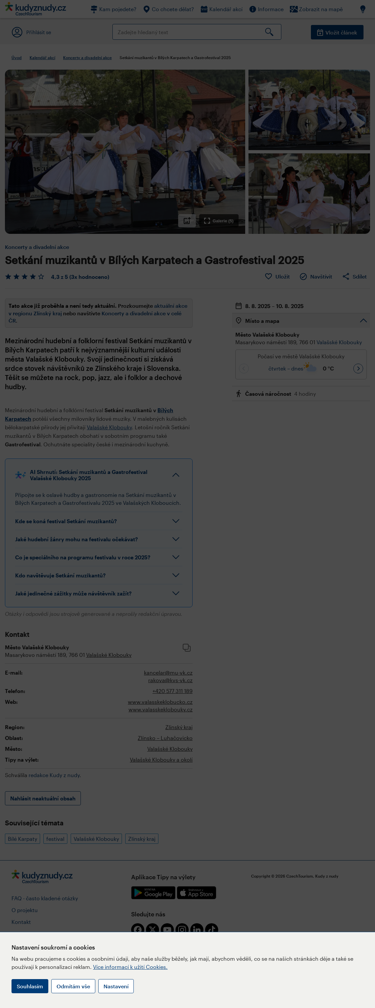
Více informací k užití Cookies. (130, 967)
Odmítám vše (73, 986)
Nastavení (116, 986)
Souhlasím (30, 986)
